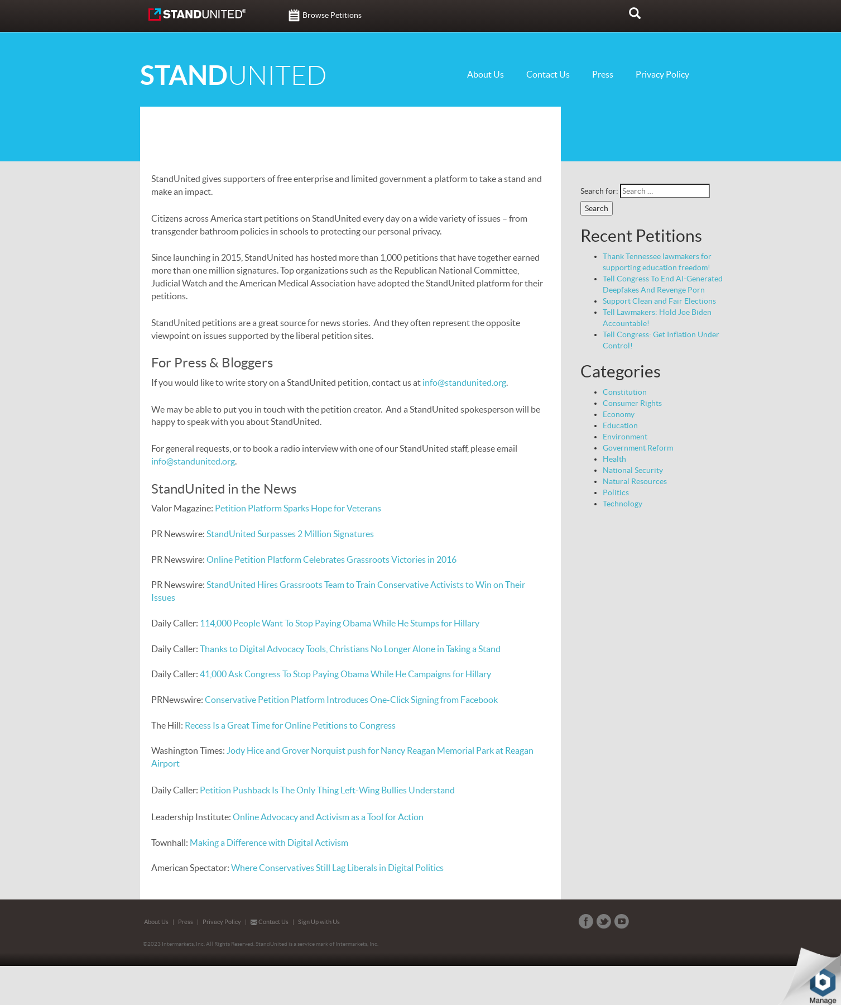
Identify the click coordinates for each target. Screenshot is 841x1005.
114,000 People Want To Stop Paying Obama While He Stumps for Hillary (339, 623)
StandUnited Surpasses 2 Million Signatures (291, 534)
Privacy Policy (662, 74)
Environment (625, 436)
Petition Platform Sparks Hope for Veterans (298, 508)
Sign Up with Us (319, 921)
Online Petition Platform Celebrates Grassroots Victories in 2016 (331, 559)
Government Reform (638, 447)
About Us (485, 74)
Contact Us (548, 74)
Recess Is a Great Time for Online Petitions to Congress (290, 725)
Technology (622, 503)
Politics (616, 492)
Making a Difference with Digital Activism (269, 843)
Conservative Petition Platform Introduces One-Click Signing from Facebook (351, 700)
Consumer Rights (632, 403)
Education (620, 425)
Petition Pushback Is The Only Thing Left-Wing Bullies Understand (327, 790)
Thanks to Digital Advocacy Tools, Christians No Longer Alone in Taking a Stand (350, 649)
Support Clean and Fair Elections (659, 300)
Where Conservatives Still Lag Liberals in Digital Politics (337, 868)
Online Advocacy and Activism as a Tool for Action (328, 817)
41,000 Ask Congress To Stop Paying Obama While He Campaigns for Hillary (345, 674)
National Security (633, 470)
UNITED (233, 75)
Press (602, 74)
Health (614, 458)
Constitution (625, 391)
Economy (619, 414)
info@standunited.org (464, 382)
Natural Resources (635, 481)
